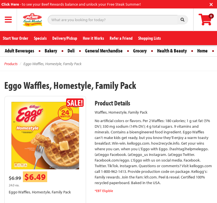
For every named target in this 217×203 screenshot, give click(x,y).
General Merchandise (104, 50)
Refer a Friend (121, 38)
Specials (40, 38)
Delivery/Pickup (64, 38)
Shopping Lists (149, 38)
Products (11, 63)
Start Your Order (15, 38)
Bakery (51, 50)
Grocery (140, 50)
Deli (71, 50)
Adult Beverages (19, 50)
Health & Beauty (172, 50)
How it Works (93, 38)
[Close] (211, 4)
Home (202, 50)
